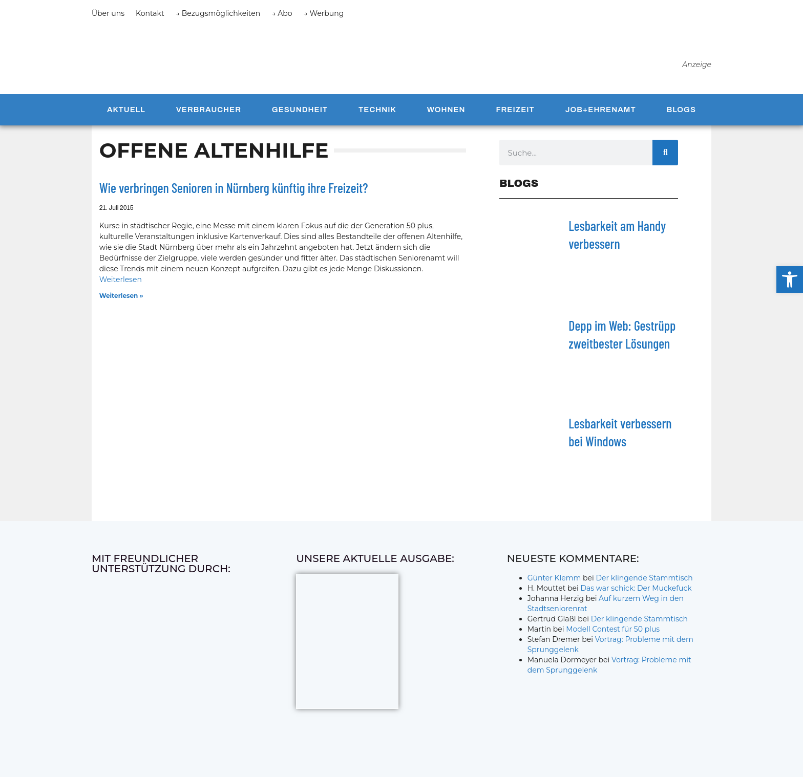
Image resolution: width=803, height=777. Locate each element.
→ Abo (281, 13)
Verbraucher (208, 114)
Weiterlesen (120, 283)
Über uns (108, 13)
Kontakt (150, 13)
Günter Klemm (554, 582)
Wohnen (446, 114)
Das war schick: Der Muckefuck (635, 592)
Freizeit (515, 114)
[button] (789, 279)
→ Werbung (324, 13)
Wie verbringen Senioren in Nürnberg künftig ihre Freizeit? (233, 192)
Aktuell (126, 114)
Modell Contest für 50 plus (613, 633)
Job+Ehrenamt (600, 114)
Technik (377, 114)
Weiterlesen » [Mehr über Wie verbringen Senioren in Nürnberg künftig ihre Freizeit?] (121, 300)
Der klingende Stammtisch (644, 582)
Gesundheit (300, 114)
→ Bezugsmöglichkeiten (218, 13)
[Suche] (665, 156)
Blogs (681, 114)
